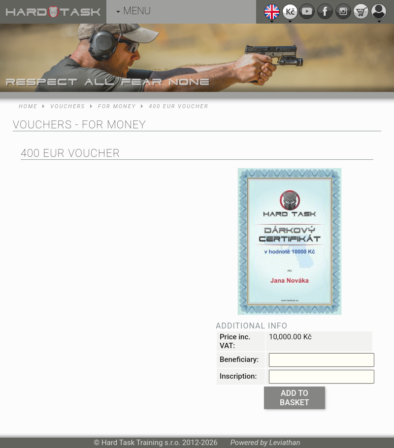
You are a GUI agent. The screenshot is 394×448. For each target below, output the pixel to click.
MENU (133, 11)
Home (28, 106)
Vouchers (67, 106)
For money (117, 106)
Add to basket (294, 397)
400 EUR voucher (178, 106)
